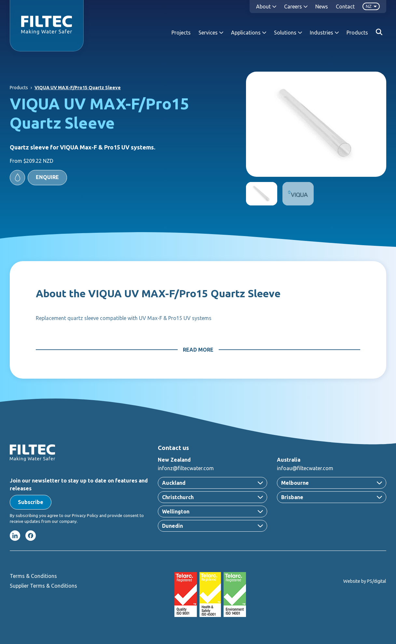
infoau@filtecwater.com (305, 468)
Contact (345, 6)
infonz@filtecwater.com (186, 468)
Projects (181, 32)
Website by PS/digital (364, 581)
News (321, 6)
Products (357, 32)
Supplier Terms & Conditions (43, 586)
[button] (38, 177)
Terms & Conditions (33, 576)
